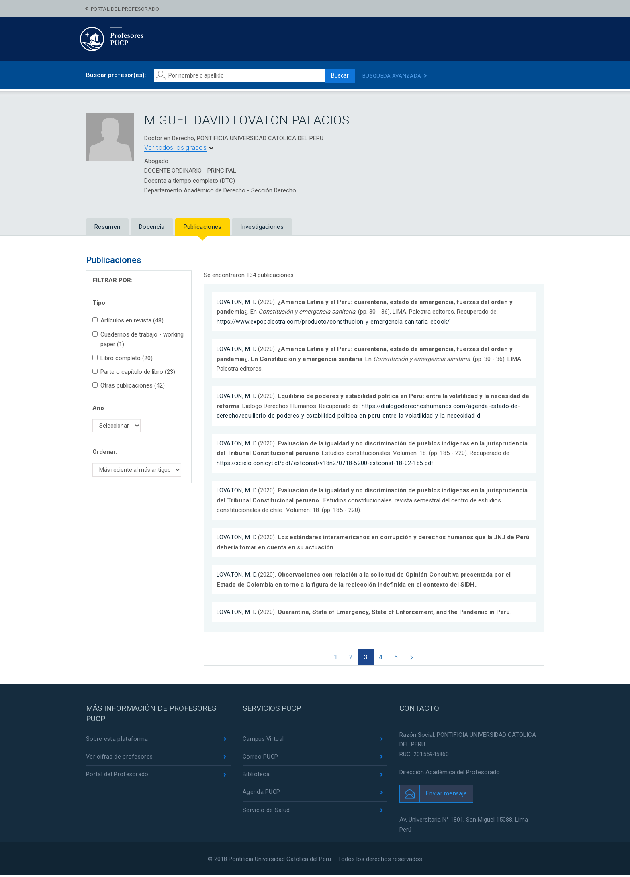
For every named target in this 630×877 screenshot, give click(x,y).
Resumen (107, 226)
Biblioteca (256, 777)
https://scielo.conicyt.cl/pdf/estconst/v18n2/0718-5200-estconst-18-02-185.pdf (327, 463)
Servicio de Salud (266, 814)
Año (98, 408)
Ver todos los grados (175, 147)
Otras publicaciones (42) (128, 385)
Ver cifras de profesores (120, 759)
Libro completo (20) (122, 358)
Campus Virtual (264, 740)
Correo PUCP (261, 759)
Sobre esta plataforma (117, 740)
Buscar (337, 75)
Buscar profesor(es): (116, 75)
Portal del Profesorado (125, 9)
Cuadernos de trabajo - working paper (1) (138, 339)
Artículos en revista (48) (128, 320)
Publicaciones (203, 226)
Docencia (151, 226)
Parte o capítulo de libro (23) (133, 371)
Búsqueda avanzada (393, 75)
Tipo (98, 302)
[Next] (415, 658)
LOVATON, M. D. (238, 302)
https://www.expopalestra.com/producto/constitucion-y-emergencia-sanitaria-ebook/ (335, 321)
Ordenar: (104, 451)
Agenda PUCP (261, 795)
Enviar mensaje (446, 795)
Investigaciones (262, 226)
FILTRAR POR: (112, 280)
